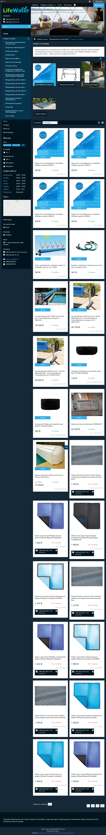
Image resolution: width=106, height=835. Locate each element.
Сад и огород (9, 116)
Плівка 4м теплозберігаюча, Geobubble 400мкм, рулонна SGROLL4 (85, 164)
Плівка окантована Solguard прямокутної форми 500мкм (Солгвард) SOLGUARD (50, 597)
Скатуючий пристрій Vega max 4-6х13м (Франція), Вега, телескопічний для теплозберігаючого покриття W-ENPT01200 (85, 319)
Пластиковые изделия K (13, 103)
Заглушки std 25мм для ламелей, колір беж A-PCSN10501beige (85, 372)
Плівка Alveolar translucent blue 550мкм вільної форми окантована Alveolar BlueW (50, 717)
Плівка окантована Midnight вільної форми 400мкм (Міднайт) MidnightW (48, 537)
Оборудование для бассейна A (15, 80)
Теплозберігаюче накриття (44, 85)
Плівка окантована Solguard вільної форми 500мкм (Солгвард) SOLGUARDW (85, 658)
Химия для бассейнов (12, 58)
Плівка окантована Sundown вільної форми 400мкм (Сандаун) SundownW (48, 775)
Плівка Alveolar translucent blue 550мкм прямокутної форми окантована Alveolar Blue (86, 598)
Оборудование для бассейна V (15, 94)
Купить (43, 157)
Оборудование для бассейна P (59, 39)
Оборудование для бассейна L (15, 87)
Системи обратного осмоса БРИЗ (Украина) (14, 111)
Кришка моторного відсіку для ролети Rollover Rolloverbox (49, 476)
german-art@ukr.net (12, 259)
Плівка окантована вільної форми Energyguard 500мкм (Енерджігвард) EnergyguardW (84, 538)
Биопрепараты (10, 55)
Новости (6, 129)
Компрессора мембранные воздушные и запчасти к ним (15, 70)
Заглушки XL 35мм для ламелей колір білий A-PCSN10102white (49, 425)
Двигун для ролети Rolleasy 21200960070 (86, 424)
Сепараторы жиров (11, 51)
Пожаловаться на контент (46, 833)
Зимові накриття (40, 114)
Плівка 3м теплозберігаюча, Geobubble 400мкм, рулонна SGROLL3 (85, 215)
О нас (60, 5)
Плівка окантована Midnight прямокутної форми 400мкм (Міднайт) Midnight (86, 775)
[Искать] (29, 26)
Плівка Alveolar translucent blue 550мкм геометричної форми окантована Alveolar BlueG (86, 477)
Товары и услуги (46, 5)
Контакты (68, 5)
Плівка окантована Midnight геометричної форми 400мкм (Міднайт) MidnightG (50, 658)
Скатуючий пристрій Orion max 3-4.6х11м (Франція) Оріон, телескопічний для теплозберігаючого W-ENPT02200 (50, 373)
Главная (35, 5)
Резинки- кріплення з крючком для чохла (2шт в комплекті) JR (86, 266)
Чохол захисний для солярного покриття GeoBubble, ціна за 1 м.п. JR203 (50, 266)
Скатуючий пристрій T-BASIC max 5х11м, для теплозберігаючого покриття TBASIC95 (49, 318)
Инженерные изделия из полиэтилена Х (13, 99)
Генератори (9, 107)
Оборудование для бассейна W (15, 91)
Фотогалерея (8, 132)
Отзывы (6, 125)
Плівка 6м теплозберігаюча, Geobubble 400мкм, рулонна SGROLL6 (49, 215)
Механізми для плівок (67, 85)
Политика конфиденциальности (64, 833)
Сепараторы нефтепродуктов (15, 47)
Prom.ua (62, 829)
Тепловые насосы (11, 66)
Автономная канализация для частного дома (15, 43)
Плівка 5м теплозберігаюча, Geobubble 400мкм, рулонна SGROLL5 (49, 164)
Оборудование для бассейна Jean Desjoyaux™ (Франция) (14, 75)
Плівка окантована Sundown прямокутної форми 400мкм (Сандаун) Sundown (86, 717)
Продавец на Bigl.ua (53, 831)
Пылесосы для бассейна (13, 62)
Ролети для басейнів (91, 85)
